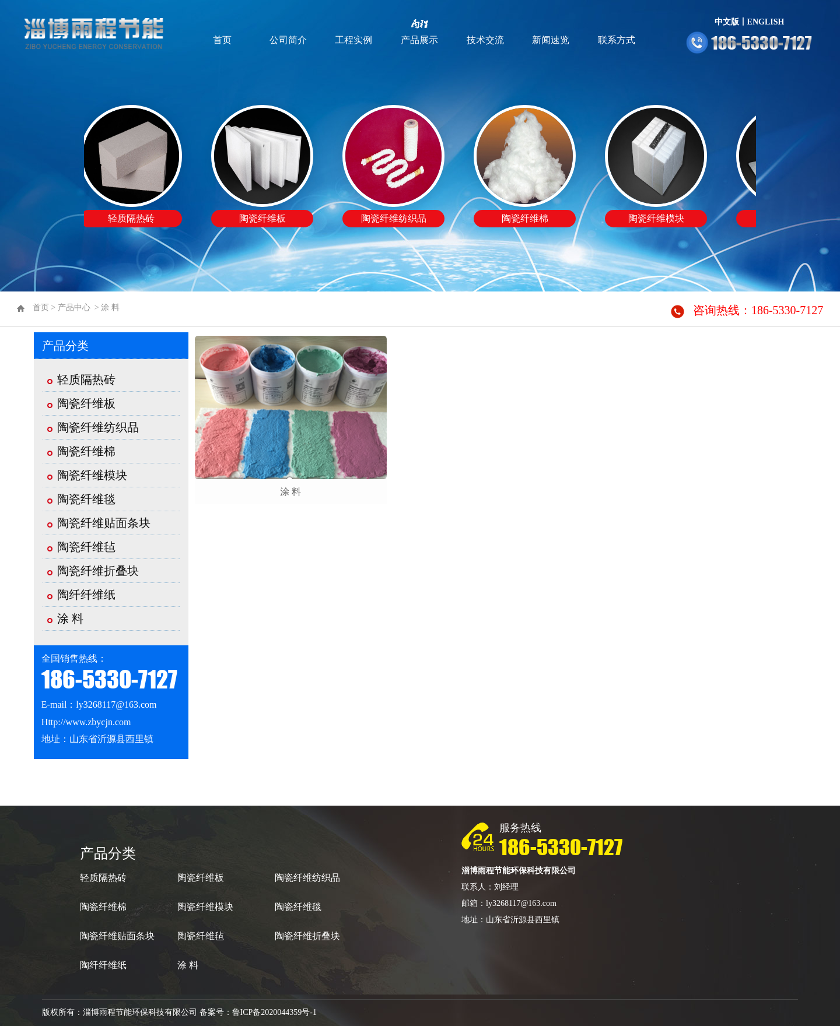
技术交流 (485, 40)
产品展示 (419, 40)
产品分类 (65, 345)
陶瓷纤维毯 (86, 499)
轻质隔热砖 (86, 379)
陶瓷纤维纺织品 (98, 427)
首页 (222, 40)
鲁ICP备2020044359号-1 (274, 1012)
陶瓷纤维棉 (86, 451)
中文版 (727, 21)
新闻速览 (550, 40)
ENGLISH (766, 21)
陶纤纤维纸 (86, 594)
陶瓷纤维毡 (86, 546)
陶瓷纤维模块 (92, 475)
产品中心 (74, 307)
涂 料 (110, 307)
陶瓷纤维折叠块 (98, 570)
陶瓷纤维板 (86, 403)
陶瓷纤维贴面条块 (103, 522)
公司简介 (288, 40)
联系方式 (616, 40)
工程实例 (353, 40)
